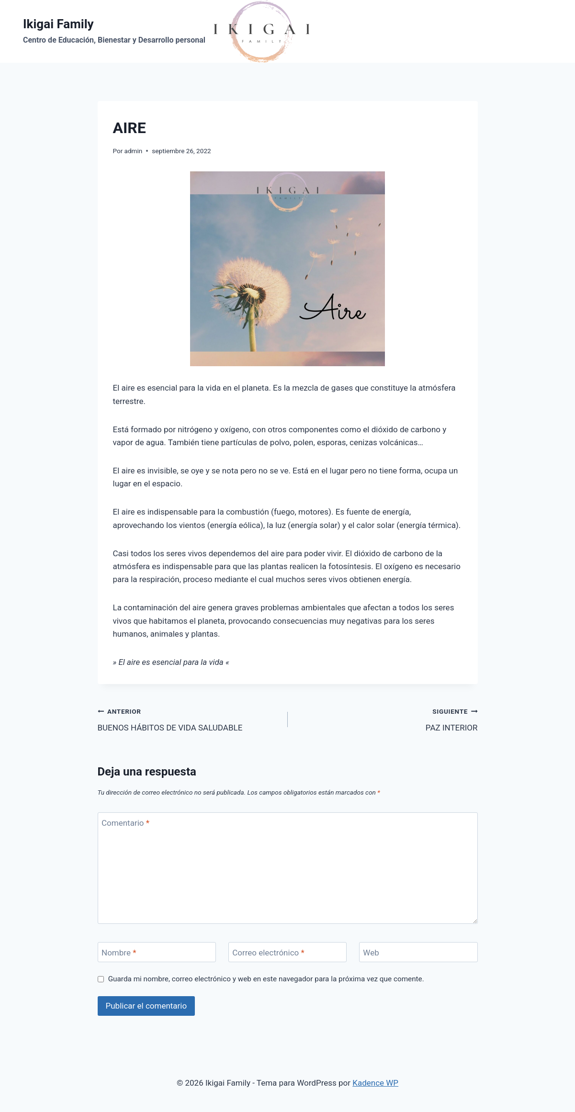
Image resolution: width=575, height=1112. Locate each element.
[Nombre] (157, 952)
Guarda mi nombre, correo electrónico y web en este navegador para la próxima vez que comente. (266, 979)
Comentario (125, 823)
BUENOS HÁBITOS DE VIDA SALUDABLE (189, 719)
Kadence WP (375, 1083)
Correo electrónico (268, 952)
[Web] (418, 952)
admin (133, 151)
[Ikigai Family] (166, 31)
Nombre (118, 952)
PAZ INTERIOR (387, 719)
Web (371, 952)
